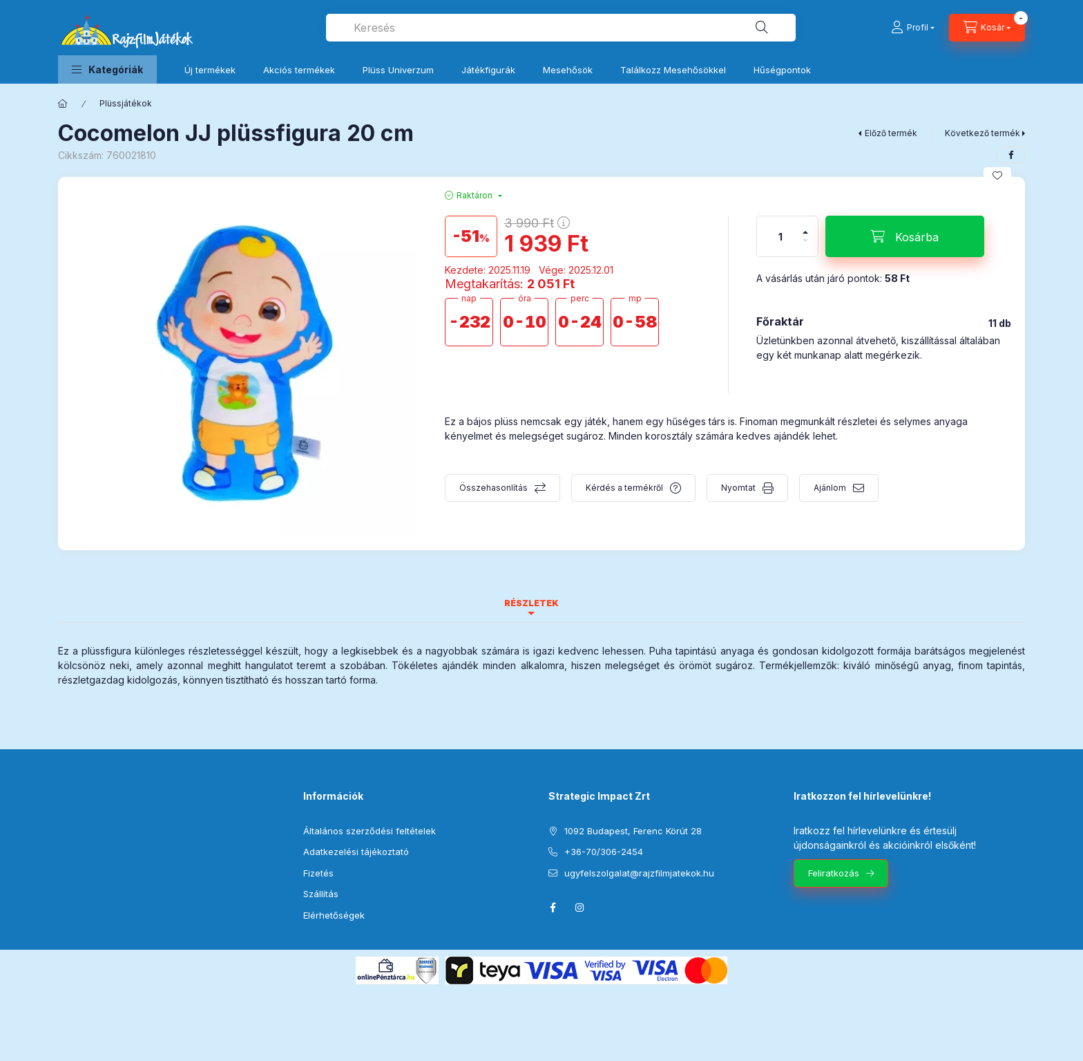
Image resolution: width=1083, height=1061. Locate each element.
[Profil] (912, 27)
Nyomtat (738, 487)
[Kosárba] (904, 236)
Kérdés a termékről (624, 487)
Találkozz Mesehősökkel (673, 69)
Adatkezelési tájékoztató (356, 851)
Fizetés (318, 873)
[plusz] (805, 226)
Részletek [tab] (531, 603)
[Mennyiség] (780, 236)
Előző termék (891, 133)
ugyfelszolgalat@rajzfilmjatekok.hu (639, 873)
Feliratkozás (833, 873)
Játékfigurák (488, 69)
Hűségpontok (782, 69)
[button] (107, 69)
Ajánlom (830, 487)
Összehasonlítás (493, 487)
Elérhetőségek (334, 915)
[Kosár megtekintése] (987, 27)
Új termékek (210, 69)
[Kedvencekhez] (997, 175)
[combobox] (561, 27)
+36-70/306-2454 (603, 851)
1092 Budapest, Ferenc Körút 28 (633, 830)
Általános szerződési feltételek (369, 830)
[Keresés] (762, 28)
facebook (552, 907)
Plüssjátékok (125, 103)
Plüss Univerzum (398, 69)
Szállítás (320, 893)
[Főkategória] (63, 103)
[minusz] (805, 246)
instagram (580, 907)
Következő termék (982, 133)
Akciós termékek (299, 69)
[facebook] (1011, 155)
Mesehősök (568, 69)
